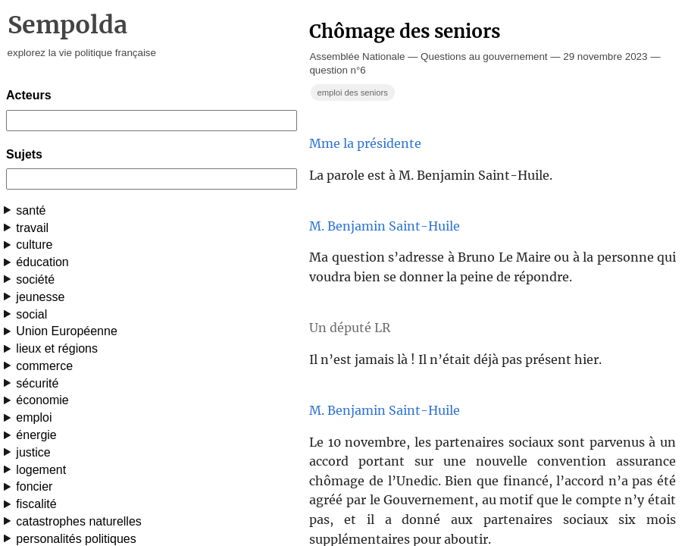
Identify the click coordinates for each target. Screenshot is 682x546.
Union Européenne (66, 331)
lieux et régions (57, 348)
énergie (36, 434)
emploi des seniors (352, 92)
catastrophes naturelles (78, 521)
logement (41, 469)
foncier (34, 486)
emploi (34, 417)
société (35, 279)
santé (30, 210)
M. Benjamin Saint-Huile (384, 226)
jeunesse (40, 296)
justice (33, 452)
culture (34, 244)
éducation (42, 262)
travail (32, 227)
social (31, 314)
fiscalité (36, 503)
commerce (44, 365)
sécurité (37, 383)
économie (42, 400)
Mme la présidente (365, 143)
